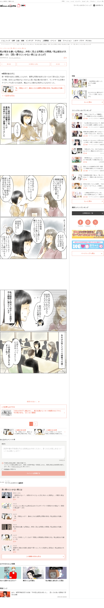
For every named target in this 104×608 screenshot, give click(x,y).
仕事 (13, 41)
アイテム (38, 41)
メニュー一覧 (100, 1)
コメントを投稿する (33, 473)
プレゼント (93, 1)
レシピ (72, 1)
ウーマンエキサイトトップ (83, 5)
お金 (17, 41)
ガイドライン (17, 466)
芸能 (59, 41)
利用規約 (6, 469)
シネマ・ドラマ (78, 41)
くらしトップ (5, 41)
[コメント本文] (33, 452)
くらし (67, 1)
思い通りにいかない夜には (18, 48)
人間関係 (46, 41)
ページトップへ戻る (88, 253)
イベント (53, 41)
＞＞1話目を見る (8, 95)
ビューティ (78, 1)
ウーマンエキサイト (14, 57)
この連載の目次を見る (33, 556)
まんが (83, 1)
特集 (73, 76)
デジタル (89, 41)
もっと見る (88, 102)
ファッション (67, 41)
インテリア (29, 41)
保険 (22, 41)
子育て (63, 1)
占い (88, 1)
